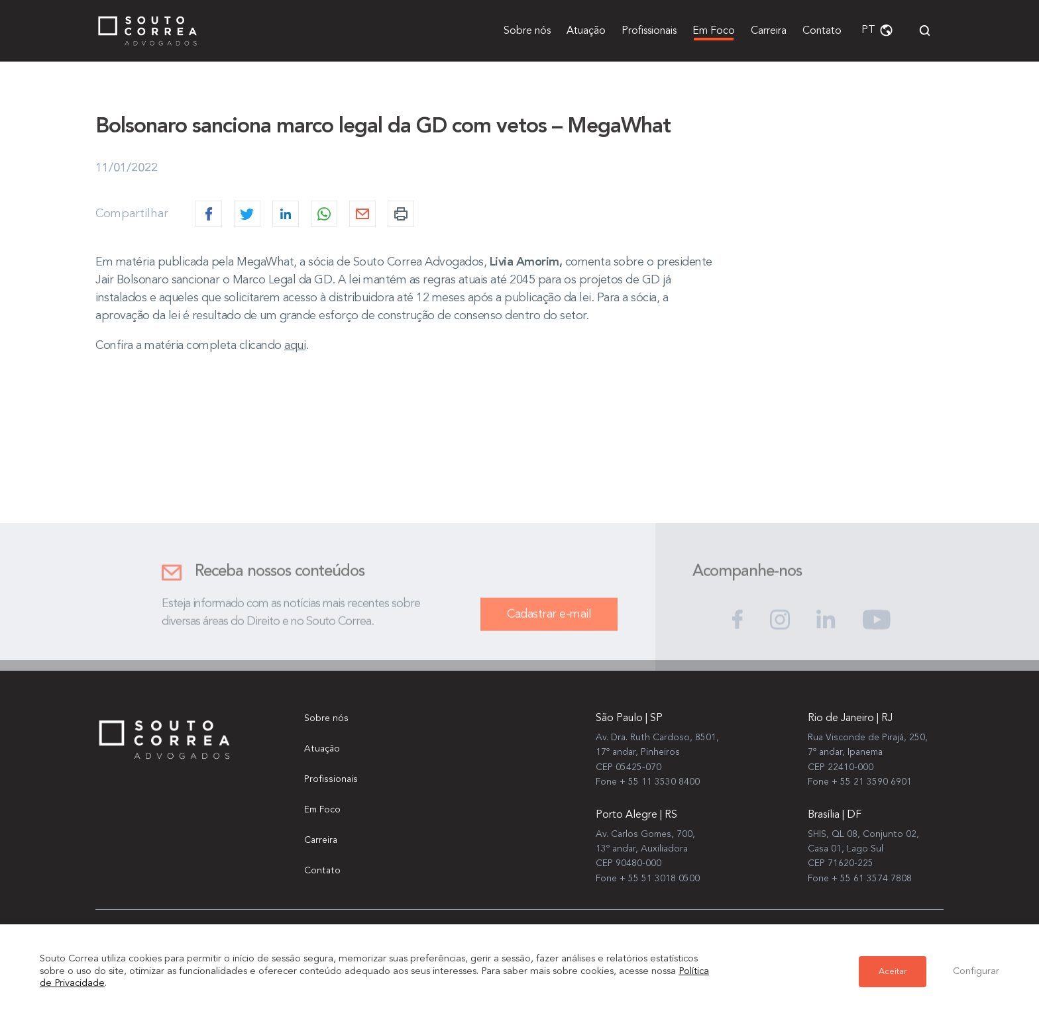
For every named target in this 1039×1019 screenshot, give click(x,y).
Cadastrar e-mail (549, 622)
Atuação (586, 31)
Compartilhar (131, 214)
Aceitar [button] (892, 971)
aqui (294, 346)
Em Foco (713, 31)
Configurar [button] (976, 972)
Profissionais (649, 31)
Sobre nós (527, 31)
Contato (822, 31)
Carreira (769, 31)
